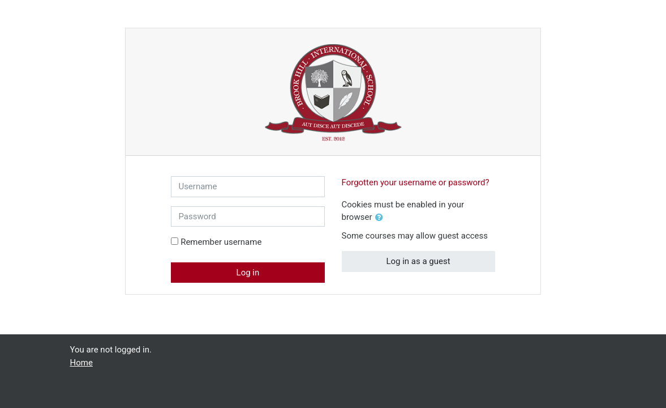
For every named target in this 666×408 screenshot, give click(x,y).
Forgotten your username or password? (415, 182)
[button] (381, 218)
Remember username (221, 242)
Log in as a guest (418, 261)
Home (81, 363)
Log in (248, 272)
